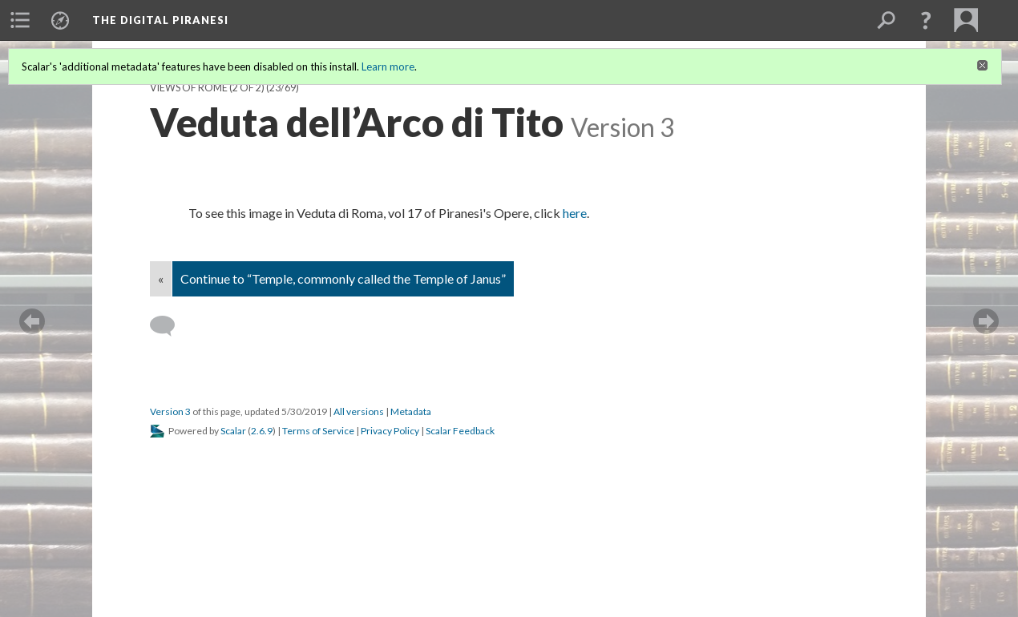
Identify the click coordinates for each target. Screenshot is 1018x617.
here (573, 212)
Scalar (233, 431)
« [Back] (161, 278)
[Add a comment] (169, 326)
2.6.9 (262, 431)
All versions (358, 411)
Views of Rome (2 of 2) (207, 88)
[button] (926, 20)
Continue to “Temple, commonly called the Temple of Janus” (343, 278)
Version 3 (170, 411)
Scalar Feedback (460, 431)
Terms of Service (318, 431)
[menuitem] (20, 20)
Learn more (388, 66)
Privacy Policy (390, 431)
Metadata (410, 411)
